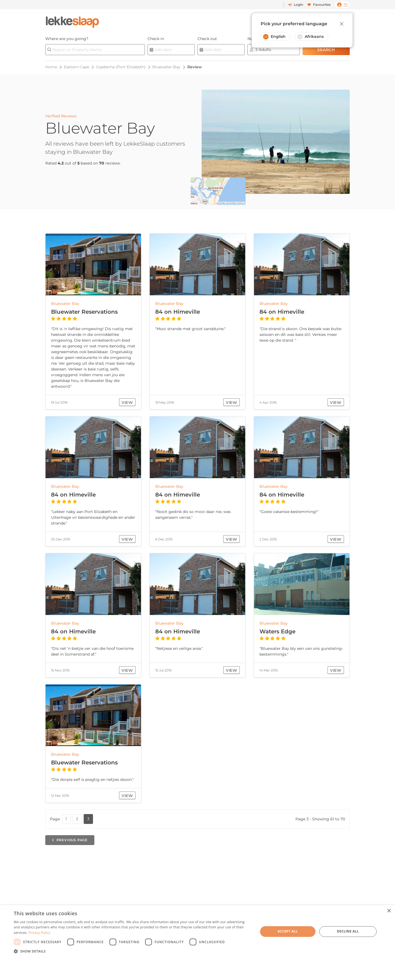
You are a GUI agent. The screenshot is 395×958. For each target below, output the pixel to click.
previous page (70, 840)
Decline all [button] (348, 931)
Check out (207, 38)
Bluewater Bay (166, 66)
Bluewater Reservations (84, 311)
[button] (132, 951)
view (127, 402)
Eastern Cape (76, 66)
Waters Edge (277, 631)
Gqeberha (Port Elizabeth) (121, 66)
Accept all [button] (288, 931)
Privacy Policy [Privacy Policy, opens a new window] (39, 932)
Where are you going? (66, 38)
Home (51, 66)
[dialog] (197, 931)
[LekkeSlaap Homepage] (72, 20)
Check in (156, 38)
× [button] (389, 911)
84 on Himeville (177, 311)
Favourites (319, 4)
